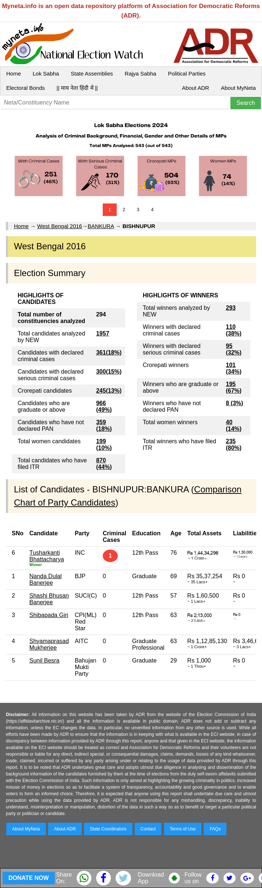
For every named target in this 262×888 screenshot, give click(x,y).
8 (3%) (234, 403)
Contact (148, 829)
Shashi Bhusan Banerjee (49, 598)
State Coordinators (108, 829)
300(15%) (108, 371)
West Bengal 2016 (59, 226)
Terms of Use (183, 829)
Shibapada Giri (48, 615)
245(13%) (108, 391)
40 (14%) (233, 425)
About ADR (195, 88)
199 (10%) (104, 444)
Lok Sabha (46, 73)
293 (231, 308)
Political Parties (187, 73)
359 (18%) (104, 425)
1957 (102, 333)
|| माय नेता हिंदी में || (77, 88)
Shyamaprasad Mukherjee (49, 644)
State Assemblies (92, 73)
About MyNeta (238, 88)
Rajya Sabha (140, 73)
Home (13, 73)
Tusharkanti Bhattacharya (46, 556)
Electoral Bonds (25, 88)
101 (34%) (233, 368)
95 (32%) (233, 349)
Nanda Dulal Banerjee (45, 579)
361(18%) (108, 352)
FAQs (215, 829)
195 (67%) (233, 387)
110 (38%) (233, 330)
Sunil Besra (44, 660)
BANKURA (101, 226)
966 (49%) (104, 406)
